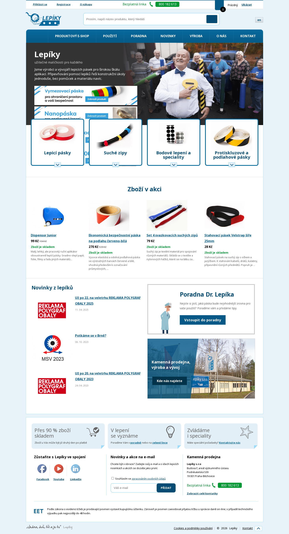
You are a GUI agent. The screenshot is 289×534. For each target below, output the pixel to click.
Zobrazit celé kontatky (202, 493)
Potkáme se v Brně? (90, 335)
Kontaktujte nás (229, 442)
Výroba (196, 36)
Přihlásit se (40, 4)
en (259, 20)
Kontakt (248, 36)
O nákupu (86, 4)
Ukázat (247, 5)
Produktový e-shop (72, 36)
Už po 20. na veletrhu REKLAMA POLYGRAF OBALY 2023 (108, 376)
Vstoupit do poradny (202, 320)
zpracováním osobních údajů (149, 478)
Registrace (64, 4)
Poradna (139, 36)
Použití (110, 36)
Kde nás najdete (169, 381)
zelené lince (160, 442)
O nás (221, 36)
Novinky (168, 36)
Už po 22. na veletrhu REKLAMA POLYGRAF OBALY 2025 (108, 301)
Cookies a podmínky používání (193, 528)
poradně (135, 442)
